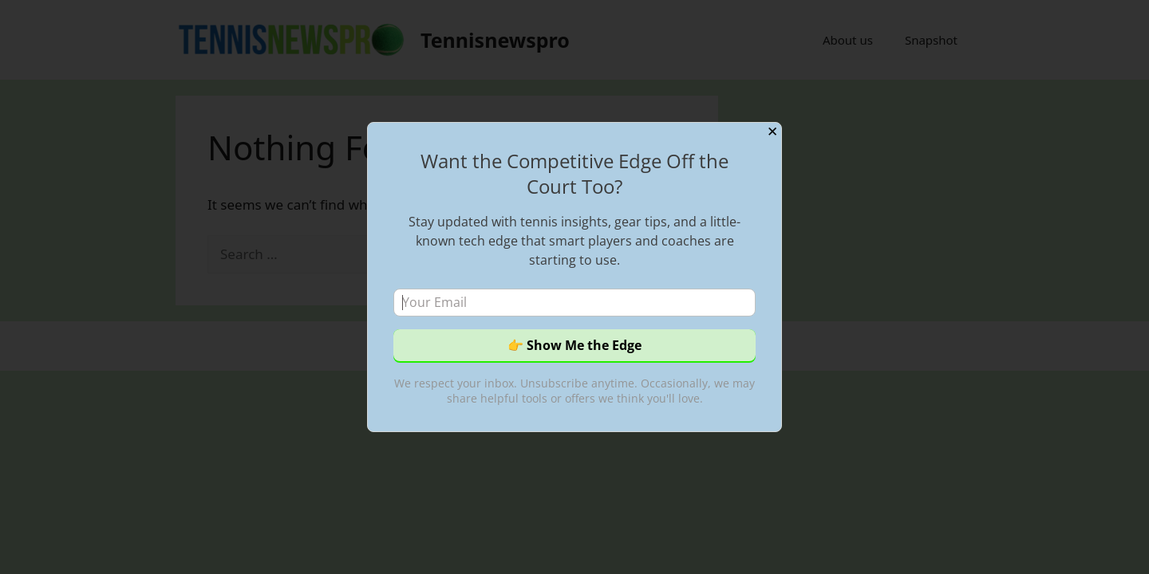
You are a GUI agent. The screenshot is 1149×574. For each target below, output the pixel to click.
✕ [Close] (772, 132)
